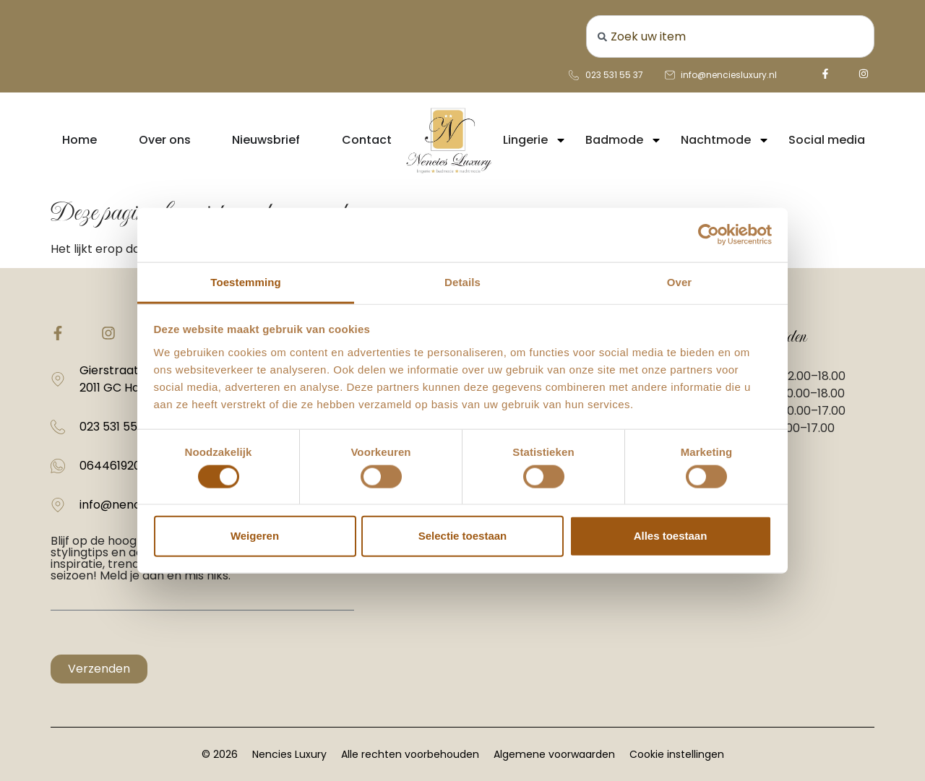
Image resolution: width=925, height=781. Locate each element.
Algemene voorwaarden (554, 754)
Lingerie (535, 140)
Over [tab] (679, 281)
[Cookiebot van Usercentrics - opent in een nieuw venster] (708, 235)
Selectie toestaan (462, 536)
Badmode (623, 140)
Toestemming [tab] (245, 281)
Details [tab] (462, 281)
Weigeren (255, 536)
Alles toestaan (670, 536)
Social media (826, 139)
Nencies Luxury (289, 754)
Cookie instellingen (676, 754)
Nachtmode (725, 140)
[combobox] (730, 36)
